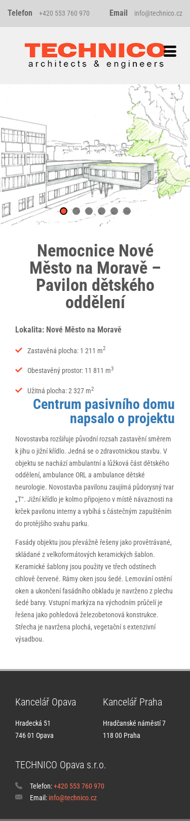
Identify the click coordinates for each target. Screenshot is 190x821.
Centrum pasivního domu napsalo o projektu (104, 411)
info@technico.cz (158, 13)
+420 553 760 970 (64, 13)
